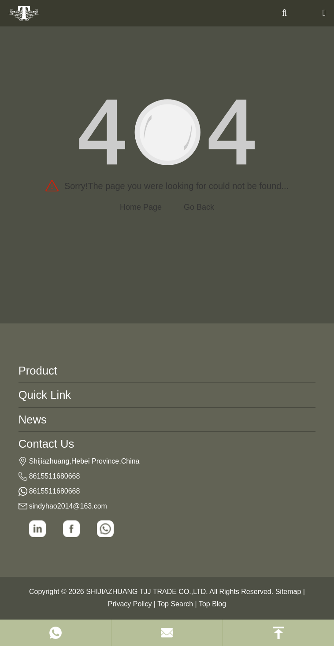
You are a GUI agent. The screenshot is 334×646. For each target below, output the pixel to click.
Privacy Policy (130, 604)
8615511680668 (54, 476)
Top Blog (212, 604)
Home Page (141, 207)
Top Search (175, 604)
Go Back (199, 207)
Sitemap (288, 591)
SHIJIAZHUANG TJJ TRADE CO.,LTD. (147, 591)
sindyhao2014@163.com (68, 506)
